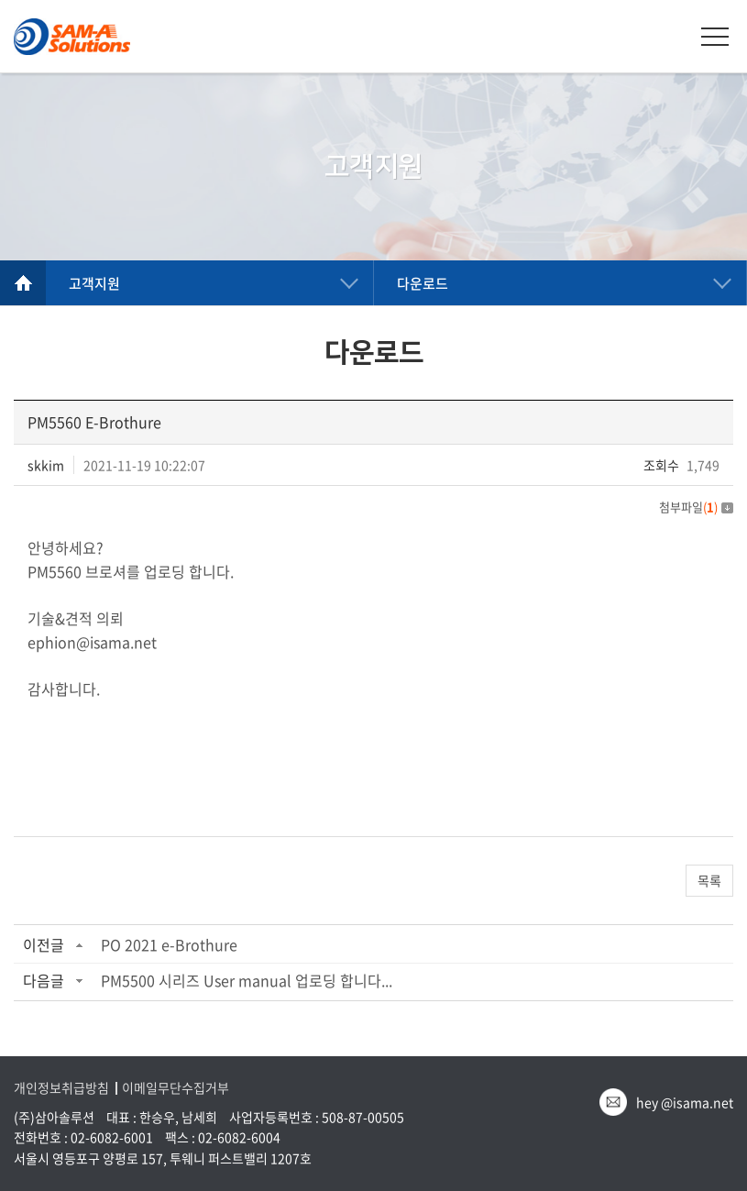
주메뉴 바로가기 (0, 0)
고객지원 (94, 283)
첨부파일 (696, 506)
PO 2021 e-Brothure (169, 944)
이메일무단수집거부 (175, 1088)
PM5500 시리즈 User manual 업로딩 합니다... (246, 980)
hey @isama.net (684, 1102)
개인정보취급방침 (61, 1088)
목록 (709, 880)
